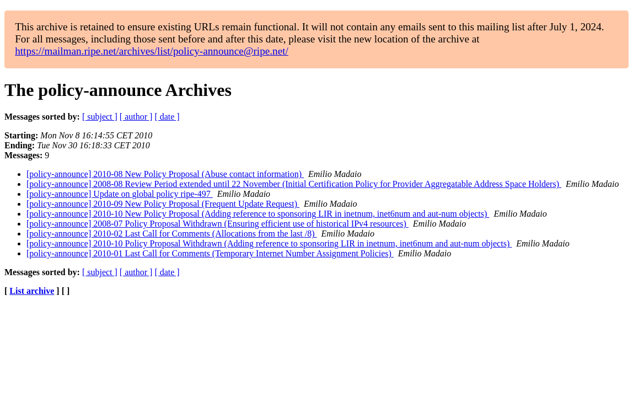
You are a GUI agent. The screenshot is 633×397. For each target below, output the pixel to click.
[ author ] (136, 116)
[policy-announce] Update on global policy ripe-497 (119, 193)
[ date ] (166, 116)
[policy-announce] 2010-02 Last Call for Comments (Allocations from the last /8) (171, 233)
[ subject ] (99, 116)
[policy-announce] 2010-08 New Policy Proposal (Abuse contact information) (165, 174)
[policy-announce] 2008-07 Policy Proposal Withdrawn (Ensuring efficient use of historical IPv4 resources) (217, 223)
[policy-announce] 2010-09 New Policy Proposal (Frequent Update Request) (162, 203)
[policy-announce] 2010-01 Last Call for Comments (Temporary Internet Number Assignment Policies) (210, 253)
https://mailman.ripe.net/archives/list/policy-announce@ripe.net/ (151, 51)
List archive (31, 291)
